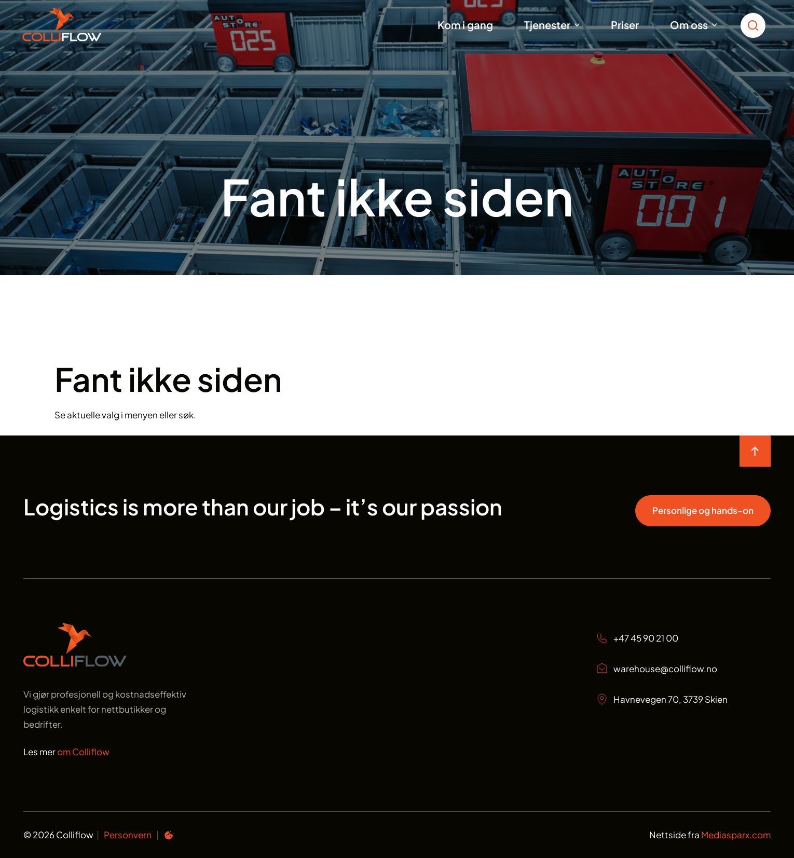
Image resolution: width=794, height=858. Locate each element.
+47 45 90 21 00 (637, 638)
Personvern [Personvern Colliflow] (128, 834)
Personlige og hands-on (703, 510)
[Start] (75, 24)
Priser (625, 24)
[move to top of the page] (755, 451)
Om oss (689, 24)
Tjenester (547, 24)
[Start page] (75, 663)
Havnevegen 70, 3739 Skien (662, 699)
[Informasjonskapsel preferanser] (168, 836)
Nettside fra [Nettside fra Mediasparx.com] (710, 834)
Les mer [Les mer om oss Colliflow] (66, 751)
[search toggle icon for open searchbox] (755, 24)
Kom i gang (465, 24)
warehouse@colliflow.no (656, 668)
